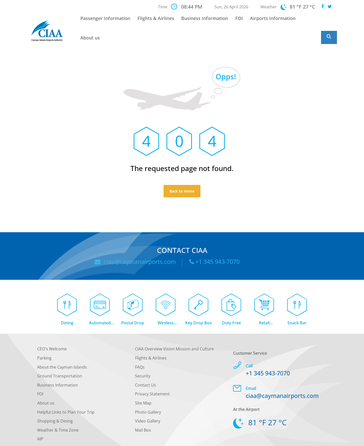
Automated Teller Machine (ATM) (100, 308)
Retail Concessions (264, 308)
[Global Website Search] (329, 20)
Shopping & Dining (55, 406)
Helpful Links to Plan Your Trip (66, 397)
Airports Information (269, 21)
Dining (67, 308)
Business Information (205, 21)
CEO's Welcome (52, 334)
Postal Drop (132, 308)
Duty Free (231, 308)
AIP (40, 424)
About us (307, 21)
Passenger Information (109, 21)
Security (142, 361)
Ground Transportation (59, 361)
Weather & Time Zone (58, 415)
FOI (237, 21)
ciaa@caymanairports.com (133, 245)
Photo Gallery (148, 397)
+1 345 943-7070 (216, 245)
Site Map (143, 388)
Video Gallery (147, 406)
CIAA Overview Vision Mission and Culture (174, 334)
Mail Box (143, 415)
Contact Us (145, 370)
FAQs (140, 352)
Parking (44, 343)
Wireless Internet (165, 308)
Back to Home (182, 174)
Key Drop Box (198, 308)
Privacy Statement (152, 379)
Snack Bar (297, 308)
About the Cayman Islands (62, 352)
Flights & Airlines (158, 21)
